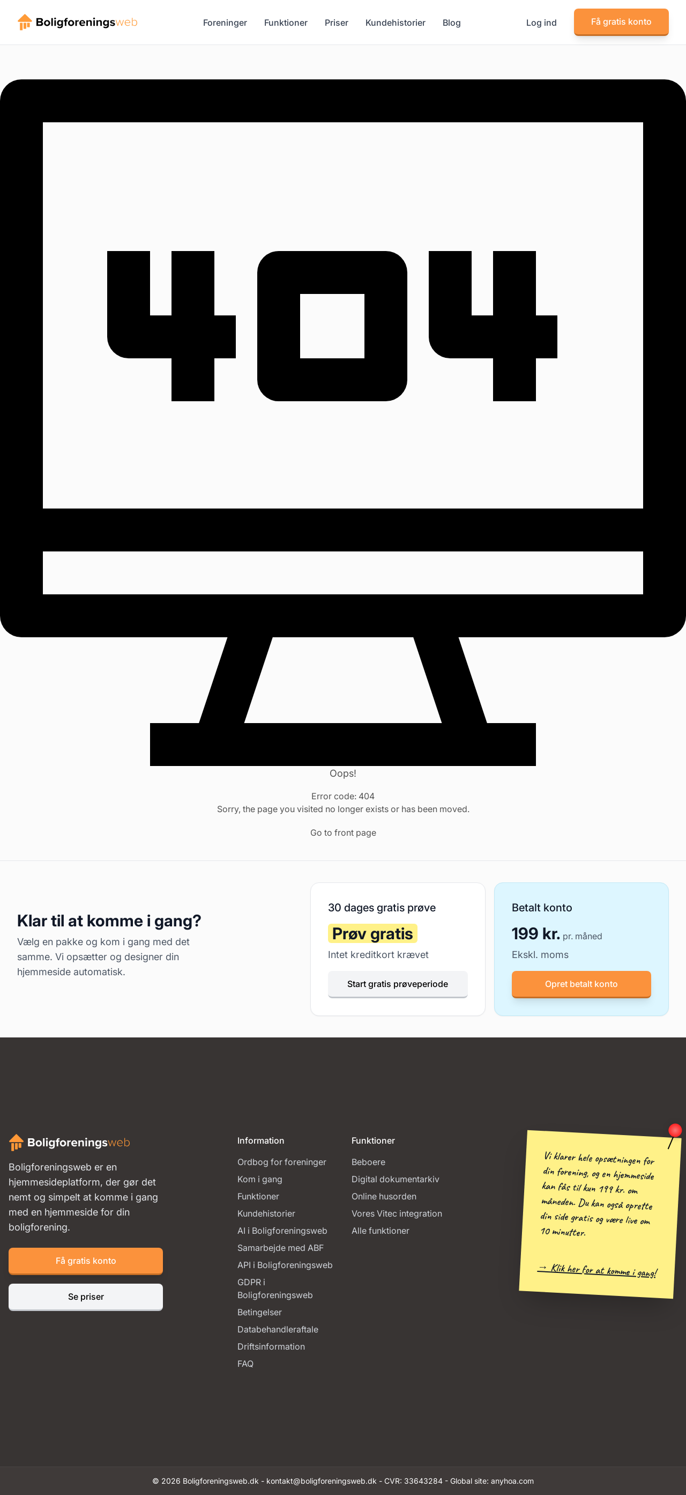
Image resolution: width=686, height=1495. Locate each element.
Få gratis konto (621, 21)
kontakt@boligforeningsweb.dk (321, 1480)
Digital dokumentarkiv (395, 1179)
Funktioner (286, 22)
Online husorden (384, 1196)
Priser (336, 22)
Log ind (541, 22)
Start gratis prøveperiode (397, 983)
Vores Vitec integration (397, 1213)
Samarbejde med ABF (280, 1247)
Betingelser (259, 1312)
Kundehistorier (396, 22)
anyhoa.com (512, 1480)
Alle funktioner (380, 1230)
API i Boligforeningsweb (285, 1265)
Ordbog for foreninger (281, 1162)
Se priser (86, 1296)
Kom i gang (259, 1179)
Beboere (368, 1162)
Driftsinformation (271, 1346)
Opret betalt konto (581, 983)
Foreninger (225, 22)
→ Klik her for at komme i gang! (596, 1270)
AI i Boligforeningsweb (282, 1230)
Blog (452, 22)
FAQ (245, 1363)
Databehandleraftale (277, 1329)
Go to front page (343, 832)
